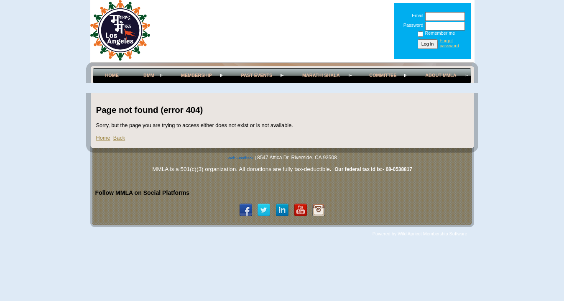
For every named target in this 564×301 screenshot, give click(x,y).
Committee (382, 75)
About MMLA (440, 75)
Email (416, 15)
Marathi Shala (321, 75)
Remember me (440, 33)
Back (119, 138)
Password (411, 25)
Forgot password (449, 43)
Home (112, 75)
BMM (148, 75)
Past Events (256, 75)
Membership (196, 75)
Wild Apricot (409, 233)
